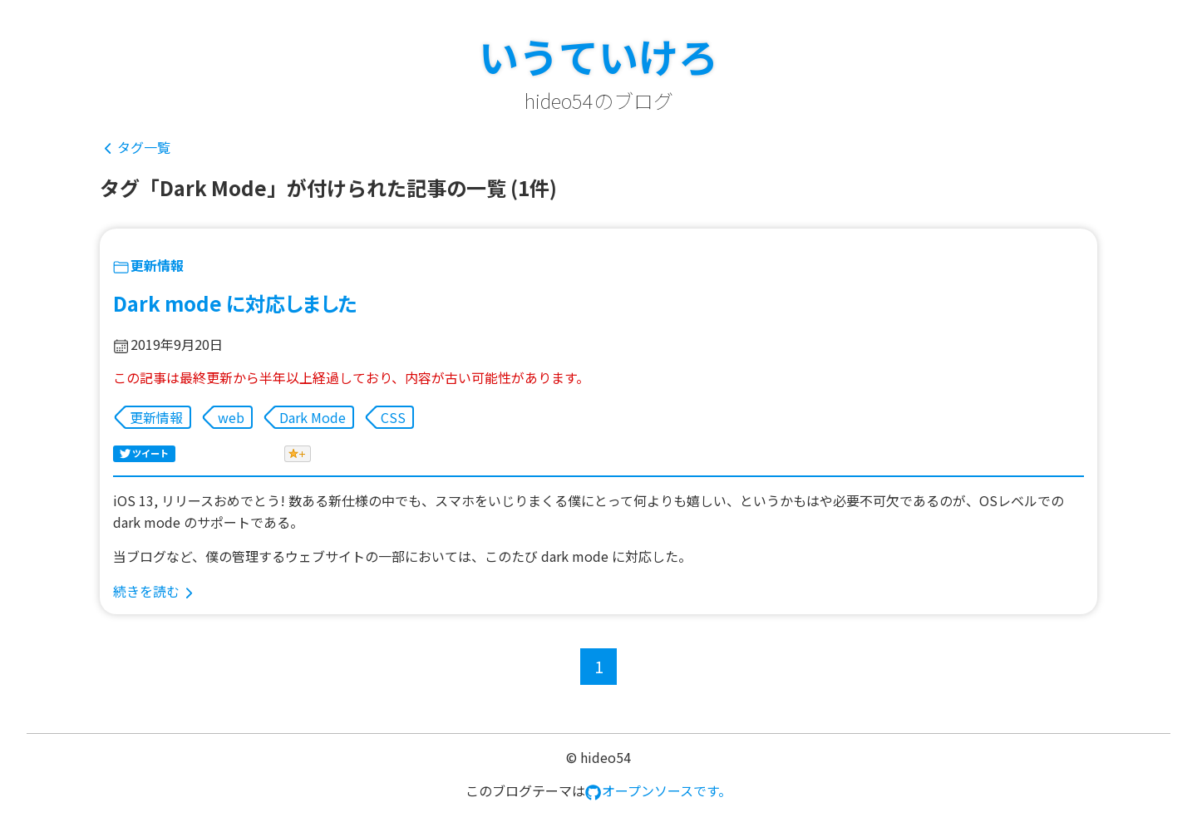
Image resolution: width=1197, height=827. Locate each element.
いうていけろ (598, 56)
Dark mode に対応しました (235, 303)
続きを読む (146, 591)
